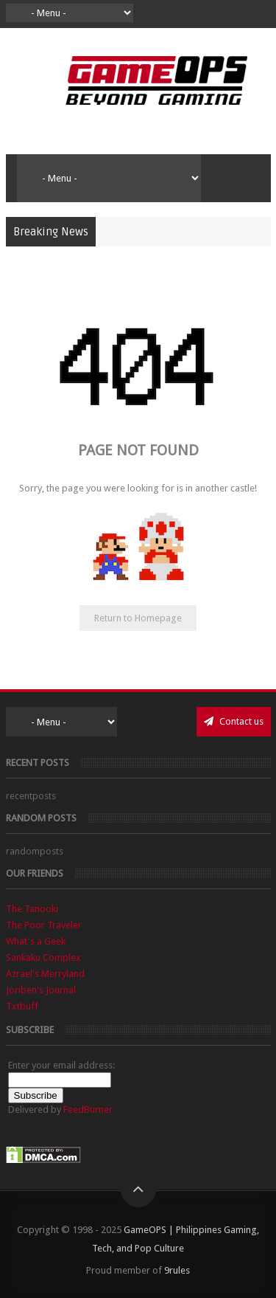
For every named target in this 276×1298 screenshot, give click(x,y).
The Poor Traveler (44, 925)
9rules (177, 1270)
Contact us (233, 721)
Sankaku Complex (43, 957)
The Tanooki (32, 908)
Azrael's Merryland (45, 973)
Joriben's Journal (41, 989)
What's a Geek (36, 941)
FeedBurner (88, 1109)
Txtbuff (22, 1006)
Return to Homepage (138, 618)
